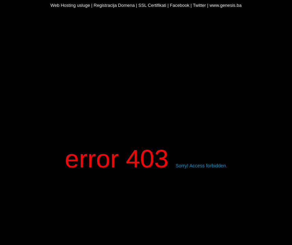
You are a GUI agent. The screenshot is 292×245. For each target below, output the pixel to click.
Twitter (199, 5)
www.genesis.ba (226, 5)
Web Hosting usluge (70, 5)
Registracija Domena (114, 5)
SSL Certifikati (152, 5)
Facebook (179, 5)
